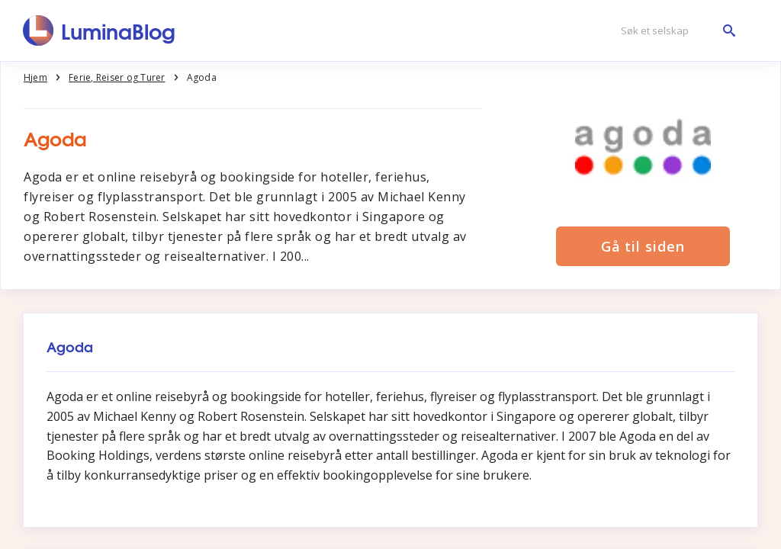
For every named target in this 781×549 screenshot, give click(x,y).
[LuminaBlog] (99, 30)
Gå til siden (643, 246)
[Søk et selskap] (674, 31)
